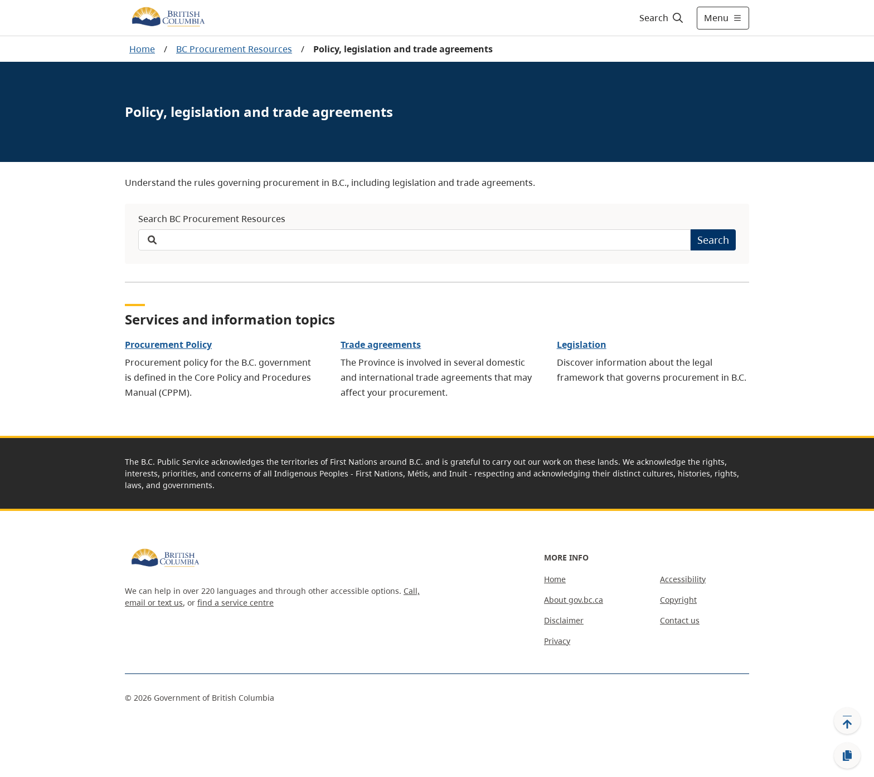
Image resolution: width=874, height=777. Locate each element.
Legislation (581, 344)
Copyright (678, 599)
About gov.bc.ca (573, 599)
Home (142, 49)
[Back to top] (847, 720)
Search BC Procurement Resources (211, 219)
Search (713, 240)
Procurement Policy (168, 344)
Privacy (557, 641)
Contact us (680, 620)
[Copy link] (847, 755)
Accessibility (683, 579)
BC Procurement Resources (234, 49)
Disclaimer (564, 620)
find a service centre (235, 602)
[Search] (662, 18)
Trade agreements (381, 344)
